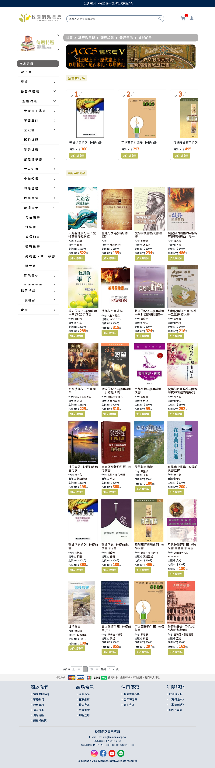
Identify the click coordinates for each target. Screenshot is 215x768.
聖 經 (24, 81)
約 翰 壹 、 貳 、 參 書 (40, 256)
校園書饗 (84, 710)
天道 (178, 245)
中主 (79, 322)
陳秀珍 (177, 396)
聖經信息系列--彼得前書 (85, 142)
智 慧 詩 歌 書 (33, 159)
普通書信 (126, 37)
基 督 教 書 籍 (30, 91)
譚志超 (177, 241)
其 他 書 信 (31, 275)
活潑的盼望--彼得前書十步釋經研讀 (116, 391)
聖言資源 (115, 400)
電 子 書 (26, 72)
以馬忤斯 (82, 635)
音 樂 (24, 309)
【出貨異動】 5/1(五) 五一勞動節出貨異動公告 (107, 3)
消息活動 (38, 715)
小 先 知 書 (31, 178)
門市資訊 (38, 704)
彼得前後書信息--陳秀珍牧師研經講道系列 (182, 391)
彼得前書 (74, 626)
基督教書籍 (86, 37)
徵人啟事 (38, 710)
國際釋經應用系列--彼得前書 (192, 142)
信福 (178, 322)
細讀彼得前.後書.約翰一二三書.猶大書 (182, 312)
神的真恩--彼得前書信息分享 (83, 468)
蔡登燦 (144, 471)
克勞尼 (78, 552)
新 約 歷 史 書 (33, 285)
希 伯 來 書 (32, 217)
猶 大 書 (30, 265)
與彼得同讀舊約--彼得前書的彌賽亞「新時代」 (182, 236)
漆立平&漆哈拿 (83, 396)
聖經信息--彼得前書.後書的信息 (115, 546)
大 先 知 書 (31, 168)
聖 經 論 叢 (29, 101)
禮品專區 (84, 704)
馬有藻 (177, 474)
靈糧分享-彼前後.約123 (115, 235)
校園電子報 (175, 694)
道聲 (79, 245)
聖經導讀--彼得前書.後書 (148, 391)
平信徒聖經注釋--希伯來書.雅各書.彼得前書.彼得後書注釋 (182, 547)
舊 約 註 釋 (31, 139)
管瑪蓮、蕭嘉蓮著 (183, 634)
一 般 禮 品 (28, 300)
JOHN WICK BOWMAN (178, 554)
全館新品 (84, 694)
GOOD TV (115, 319)
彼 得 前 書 (32, 236)
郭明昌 (78, 474)
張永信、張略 (115, 634)
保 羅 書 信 (31, 197)
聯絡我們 (38, 699)
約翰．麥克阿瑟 (116, 474)
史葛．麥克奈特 (149, 552)
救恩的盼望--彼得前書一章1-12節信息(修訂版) (149, 314)
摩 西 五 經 (31, 120)
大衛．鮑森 (114, 315)
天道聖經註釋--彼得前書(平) (116, 628)
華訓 (112, 478)
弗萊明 (78, 631)
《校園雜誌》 (177, 704)
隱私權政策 (40, 720)
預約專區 (129, 704)
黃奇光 (78, 318)
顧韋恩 (144, 634)
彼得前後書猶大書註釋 (148, 235)
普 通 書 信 (31, 207)
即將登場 (84, 715)
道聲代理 (82, 478)
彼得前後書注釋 (112, 311)
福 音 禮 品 (28, 290)
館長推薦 (84, 699)
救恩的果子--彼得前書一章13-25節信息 (83, 312)
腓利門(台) (115, 245)
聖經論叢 (107, 37)
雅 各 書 (30, 227)
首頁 (69, 37)
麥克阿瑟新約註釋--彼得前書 (116, 468)
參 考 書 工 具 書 (35, 110)
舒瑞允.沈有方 (115, 396)
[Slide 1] (131, 63)
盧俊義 (177, 318)
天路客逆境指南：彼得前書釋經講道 (82, 235)
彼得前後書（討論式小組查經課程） (181, 628)
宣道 (178, 638)
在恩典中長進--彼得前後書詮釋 (182, 468)
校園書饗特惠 (132, 694)
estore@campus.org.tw (112, 737)
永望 (79, 400)
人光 (178, 560)
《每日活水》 (177, 699)
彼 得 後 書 (32, 246)
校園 (79, 556)
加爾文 (144, 241)
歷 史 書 (29, 130)
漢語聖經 (148, 556)
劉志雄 (78, 241)
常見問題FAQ (41, 694)
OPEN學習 (175, 710)
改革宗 (147, 245)
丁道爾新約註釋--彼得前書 (139, 142)
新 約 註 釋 (31, 149)
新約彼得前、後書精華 (82, 391)
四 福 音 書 (31, 188)
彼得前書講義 (144, 466)
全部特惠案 (130, 699)
